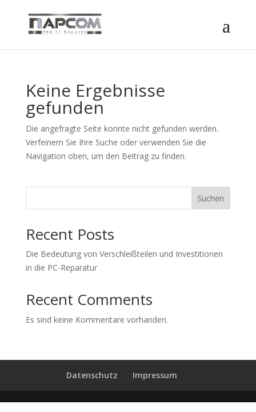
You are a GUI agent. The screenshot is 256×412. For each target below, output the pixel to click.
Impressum (155, 375)
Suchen (210, 198)
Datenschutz (92, 375)
